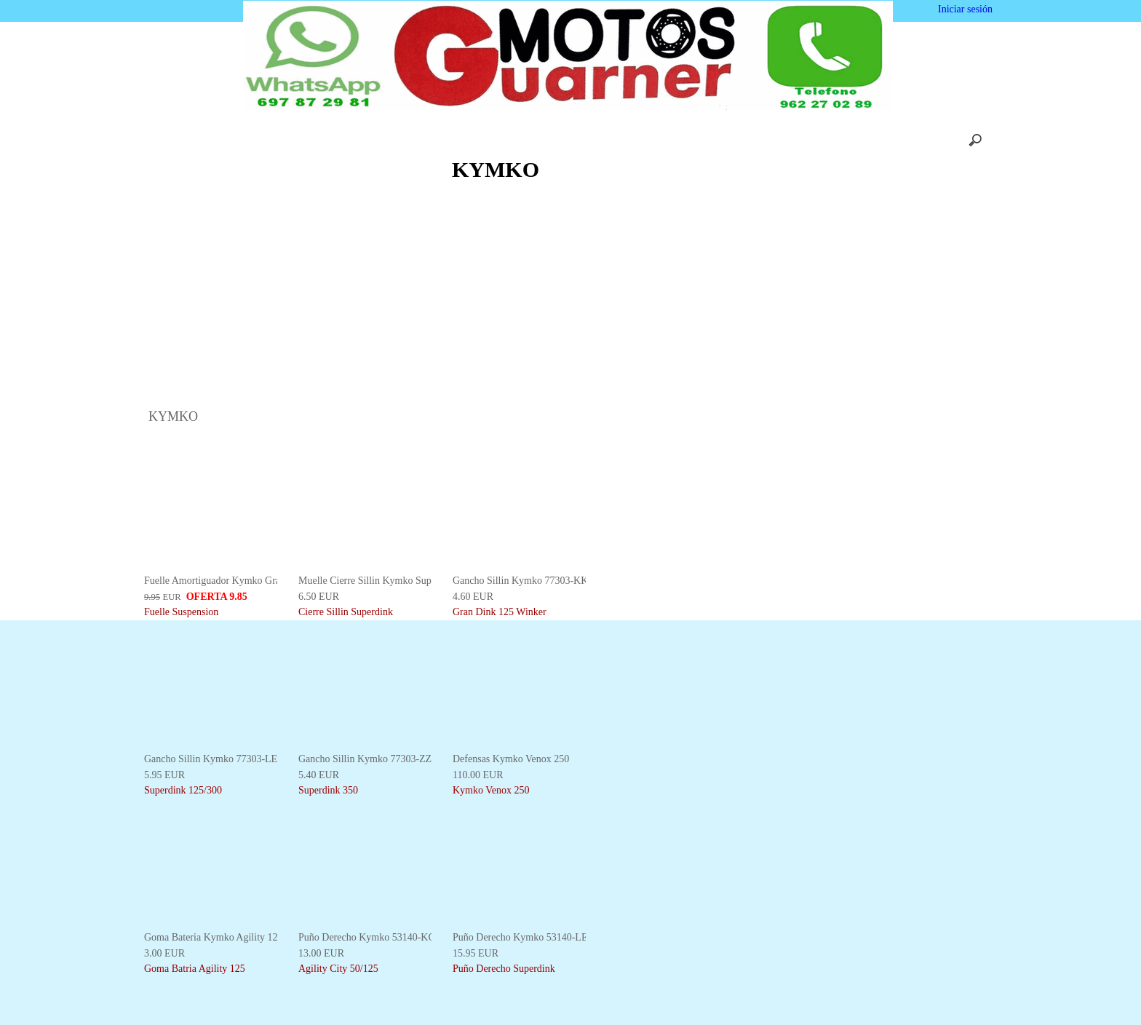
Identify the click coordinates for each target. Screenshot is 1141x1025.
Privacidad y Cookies (696, 140)
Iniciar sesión (964, 9)
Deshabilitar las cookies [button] (933, 996)
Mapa (842, 140)
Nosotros (358, 140)
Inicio (299, 140)
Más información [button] (589, 1014)
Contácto (605, 140)
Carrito (419, 140)
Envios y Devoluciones (511, 140)
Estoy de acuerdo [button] (1077, 996)
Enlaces (785, 140)
